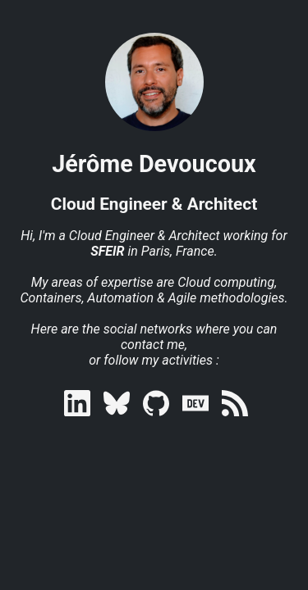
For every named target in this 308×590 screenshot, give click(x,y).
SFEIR (107, 251)
